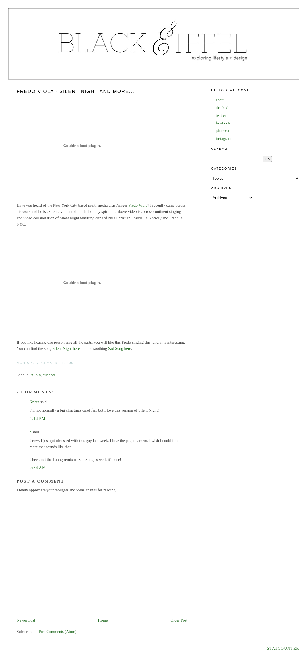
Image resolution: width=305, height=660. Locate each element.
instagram (223, 138)
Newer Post (26, 620)
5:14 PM (38, 418)
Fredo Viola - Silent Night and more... (76, 91)
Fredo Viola (137, 205)
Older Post (178, 620)
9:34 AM (38, 468)
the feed (222, 108)
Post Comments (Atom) (58, 632)
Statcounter (283, 648)
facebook (223, 123)
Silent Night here (66, 348)
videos (49, 375)
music (36, 375)
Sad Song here (119, 348)
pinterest (222, 131)
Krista (34, 402)
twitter (221, 115)
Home (103, 620)
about (220, 100)
